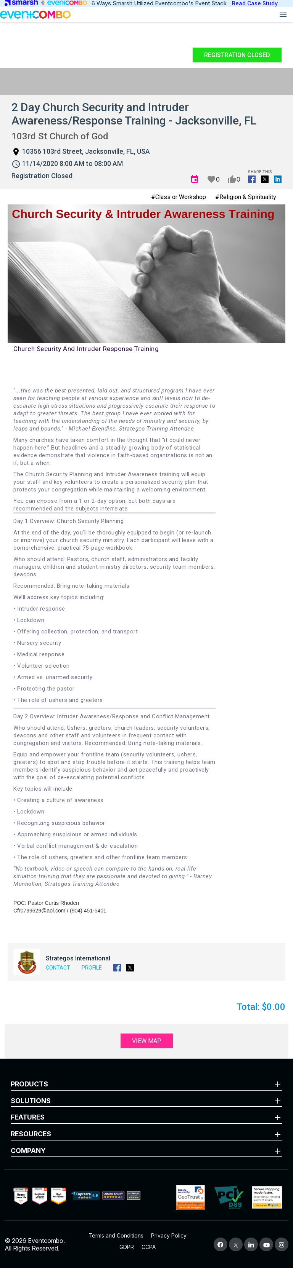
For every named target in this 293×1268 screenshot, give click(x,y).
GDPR (126, 1247)
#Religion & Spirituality (245, 197)
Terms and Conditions (116, 1235)
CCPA (149, 1247)
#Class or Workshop (178, 197)
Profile (92, 968)
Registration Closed (237, 55)
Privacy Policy (169, 1235)
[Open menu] (283, 14)
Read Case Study (255, 3)
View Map (146, 1041)
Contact (58, 968)
